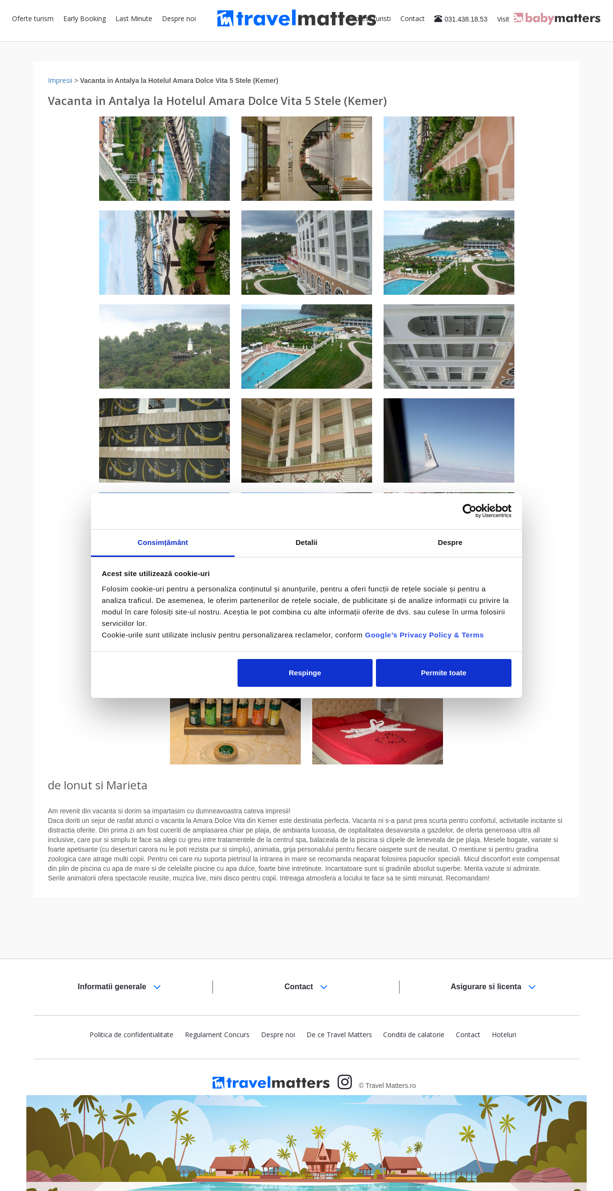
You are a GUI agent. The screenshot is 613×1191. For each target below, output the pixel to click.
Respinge (305, 673)
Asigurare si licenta (493, 987)
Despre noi (179, 18)
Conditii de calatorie (413, 1034)
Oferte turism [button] (33, 18)
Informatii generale (119, 987)
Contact (412, 18)
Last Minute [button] (133, 18)
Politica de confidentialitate (131, 1034)
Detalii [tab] (306, 542)
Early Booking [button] (84, 18)
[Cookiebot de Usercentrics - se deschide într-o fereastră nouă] (469, 511)
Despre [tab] (450, 542)
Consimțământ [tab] (162, 542)
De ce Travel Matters (339, 1034)
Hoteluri (504, 1034)
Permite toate (443, 673)
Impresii (60, 80)
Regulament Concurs (217, 1034)
